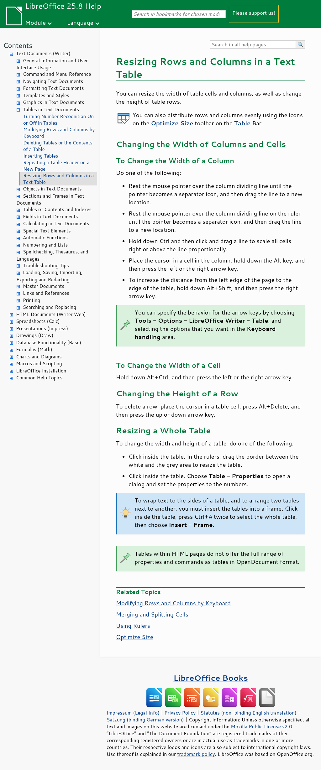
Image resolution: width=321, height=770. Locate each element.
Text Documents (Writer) (43, 53)
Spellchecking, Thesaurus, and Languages (52, 255)
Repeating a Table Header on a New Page (56, 165)
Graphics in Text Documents (53, 102)
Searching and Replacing (49, 307)
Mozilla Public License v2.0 (261, 726)
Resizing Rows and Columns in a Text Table (58, 178)
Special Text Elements (47, 230)
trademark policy (196, 754)
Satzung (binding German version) (145, 719)
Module (35, 22)
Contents (17, 45)
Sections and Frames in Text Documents (50, 199)
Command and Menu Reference (57, 74)
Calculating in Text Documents (56, 223)
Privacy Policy (180, 712)
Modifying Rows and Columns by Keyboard (59, 132)
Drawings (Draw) (34, 335)
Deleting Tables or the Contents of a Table (57, 146)
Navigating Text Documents (53, 81)
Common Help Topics (39, 377)
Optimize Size (134, 637)
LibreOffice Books (210, 677)
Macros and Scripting (39, 363)
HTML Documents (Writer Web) (51, 314)
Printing (31, 300)
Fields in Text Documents (50, 216)
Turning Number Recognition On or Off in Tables (58, 119)
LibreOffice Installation (41, 370)
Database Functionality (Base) (48, 342)
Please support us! (253, 12)
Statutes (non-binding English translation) (248, 712)
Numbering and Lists (45, 245)
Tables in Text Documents (51, 109)
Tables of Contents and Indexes (57, 209)
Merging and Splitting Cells (152, 614)
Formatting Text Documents (53, 88)
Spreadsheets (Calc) (38, 321)
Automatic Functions (45, 237)
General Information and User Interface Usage (52, 64)
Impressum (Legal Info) (133, 712)
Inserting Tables (40, 156)
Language (80, 22)
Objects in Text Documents (52, 188)
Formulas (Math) (34, 349)
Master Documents (43, 286)
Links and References (46, 293)
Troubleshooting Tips (46, 265)
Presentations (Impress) (42, 328)
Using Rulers (133, 626)
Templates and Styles (46, 95)
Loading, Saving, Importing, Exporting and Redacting (49, 276)
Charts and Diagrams (38, 356)
